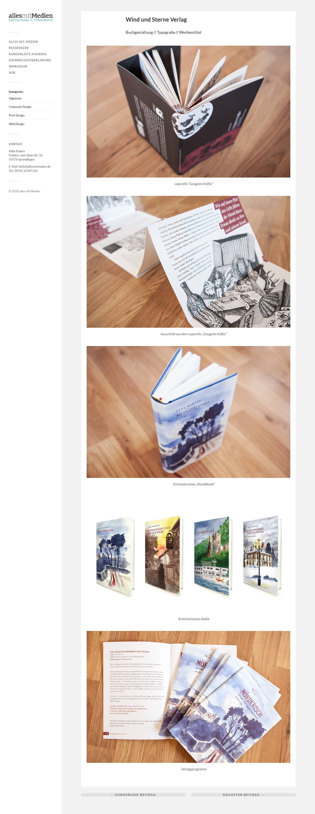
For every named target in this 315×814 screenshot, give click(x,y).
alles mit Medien (23, 41)
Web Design (16, 124)
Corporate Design (20, 107)
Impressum (18, 66)
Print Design (16, 115)
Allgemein (15, 98)
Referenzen (19, 48)
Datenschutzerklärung (30, 60)
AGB (12, 72)
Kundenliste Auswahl (28, 54)
